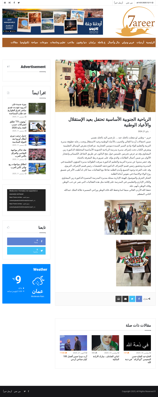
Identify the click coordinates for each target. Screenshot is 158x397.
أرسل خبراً (118, 3)
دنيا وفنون (81, 42)
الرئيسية (150, 42)
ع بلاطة (101, 42)
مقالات (14, 42)
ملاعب (70, 42)
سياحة (34, 42)
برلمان (92, 42)
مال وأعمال (114, 42)
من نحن (129, 3)
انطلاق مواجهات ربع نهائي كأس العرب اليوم (17, 167)
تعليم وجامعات (57, 42)
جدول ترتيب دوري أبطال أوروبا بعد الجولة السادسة (18, 139)
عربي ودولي (128, 42)
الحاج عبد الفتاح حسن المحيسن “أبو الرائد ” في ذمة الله (138, 359)
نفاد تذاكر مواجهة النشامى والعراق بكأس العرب (18, 153)
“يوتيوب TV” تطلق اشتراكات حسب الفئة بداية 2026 (18, 124)
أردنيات (140, 42)
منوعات (44, 42)
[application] (26, 200)
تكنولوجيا (24, 42)
